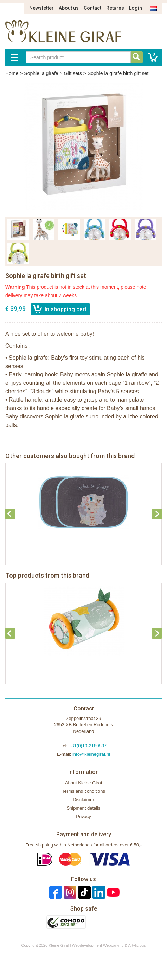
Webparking (113, 945)
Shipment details (83, 808)
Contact (92, 8)
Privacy (83, 816)
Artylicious (137, 945)
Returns (115, 8)
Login (135, 8)
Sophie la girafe (41, 73)
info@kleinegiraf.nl (91, 754)
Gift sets (73, 73)
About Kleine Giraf (83, 782)
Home (11, 73)
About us (69, 8)
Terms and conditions (83, 791)
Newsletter (41, 8)
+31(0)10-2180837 (88, 745)
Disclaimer (83, 799)
